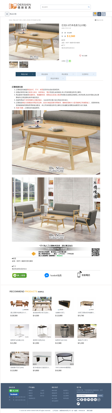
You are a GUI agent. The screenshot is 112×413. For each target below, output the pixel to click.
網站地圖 (89, 410)
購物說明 (54, 393)
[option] (34, 42)
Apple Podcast (91, 399)
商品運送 (65, 74)
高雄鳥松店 (32, 398)
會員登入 (66, 390)
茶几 (21, 20)
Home (10, 20)
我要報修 (54, 395)
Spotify (88, 399)
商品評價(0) (55, 78)
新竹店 (42, 395)
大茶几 (24, 20)
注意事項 (85, 74)
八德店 (42, 390)
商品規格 (44, 74)
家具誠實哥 (55, 401)
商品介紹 (24, 74)
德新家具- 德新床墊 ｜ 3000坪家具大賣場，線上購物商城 (20, 6)
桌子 (17, 20)
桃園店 (31, 395)
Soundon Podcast (98, 399)
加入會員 (66, 393)
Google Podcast (95, 399)
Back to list (100, 20)
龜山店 (42, 393)
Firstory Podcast (78, 403)
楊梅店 (31, 390)
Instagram (85, 399)
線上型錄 (54, 398)
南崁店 (31, 393)
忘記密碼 (66, 395)
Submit (100, 395)
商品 (14, 20)
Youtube (78, 399)
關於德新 (54, 390)
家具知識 (66, 398)
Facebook (81, 399)
